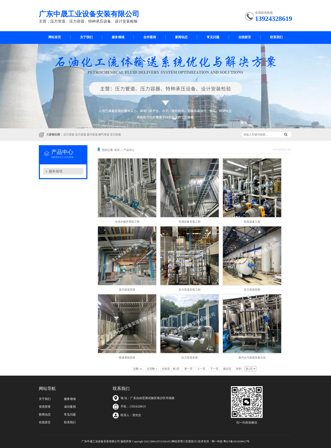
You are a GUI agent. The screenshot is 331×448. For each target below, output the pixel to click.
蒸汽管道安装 (127, 289)
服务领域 (118, 37)
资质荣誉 (45, 406)
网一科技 (217, 441)
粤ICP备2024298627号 (236, 441)
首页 (117, 150)
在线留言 (244, 37)
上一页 (201, 368)
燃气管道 (103, 134)
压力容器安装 (252, 289)
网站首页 (54, 37)
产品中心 (128, 150)
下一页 (214, 368)
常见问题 (213, 37)
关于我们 (86, 37)
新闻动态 (181, 37)
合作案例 (149, 37)
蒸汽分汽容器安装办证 (252, 357)
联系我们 (276, 37)
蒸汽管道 (92, 134)
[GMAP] (165, 441)
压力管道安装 (189, 357)
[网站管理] (177, 441)
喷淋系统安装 (127, 357)
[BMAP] (155, 441)
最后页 (227, 368)
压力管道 (68, 134)
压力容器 (80, 134)
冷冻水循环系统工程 (127, 221)
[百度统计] (190, 441)
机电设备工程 (252, 221)
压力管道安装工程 (190, 289)
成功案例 (70, 406)
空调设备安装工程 (190, 221)
